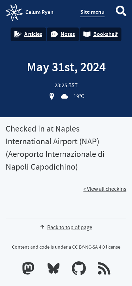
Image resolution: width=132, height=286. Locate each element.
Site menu (92, 12)
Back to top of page (66, 227)
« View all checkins (104, 189)
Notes (63, 34)
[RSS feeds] (104, 269)
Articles (28, 34)
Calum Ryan (30, 12)
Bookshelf (100, 34)
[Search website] (121, 12)
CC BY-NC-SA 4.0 (88, 247)
